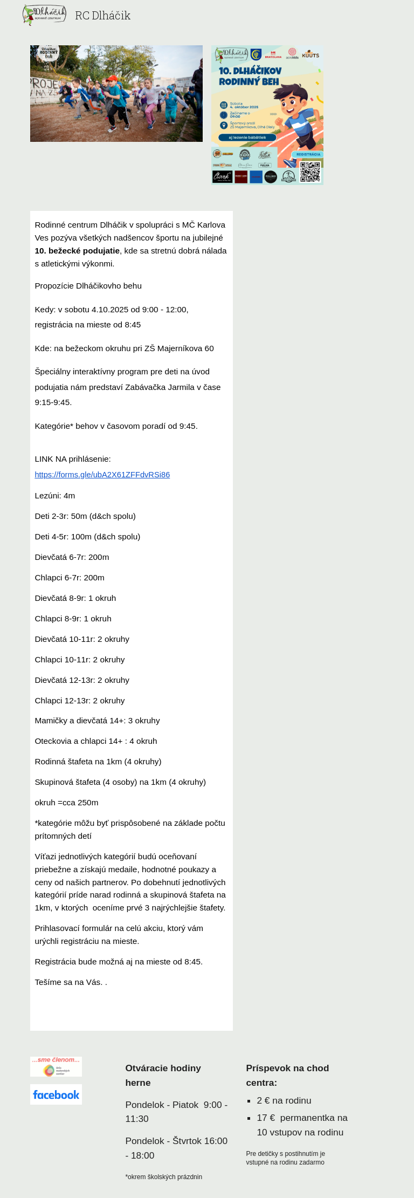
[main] (131, 613)
